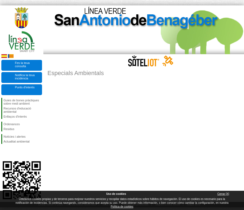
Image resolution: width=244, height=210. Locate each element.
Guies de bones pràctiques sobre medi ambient (21, 102)
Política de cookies (122, 206)
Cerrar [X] (223, 193)
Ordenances (12, 124)
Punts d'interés (24, 87)
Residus (9, 129)
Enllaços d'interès (15, 116)
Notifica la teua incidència (25, 76)
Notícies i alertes (14, 136)
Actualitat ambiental (17, 141)
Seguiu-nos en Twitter (13, 152)
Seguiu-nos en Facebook (4, 152)
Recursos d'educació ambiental (17, 110)
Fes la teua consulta (22, 64)
